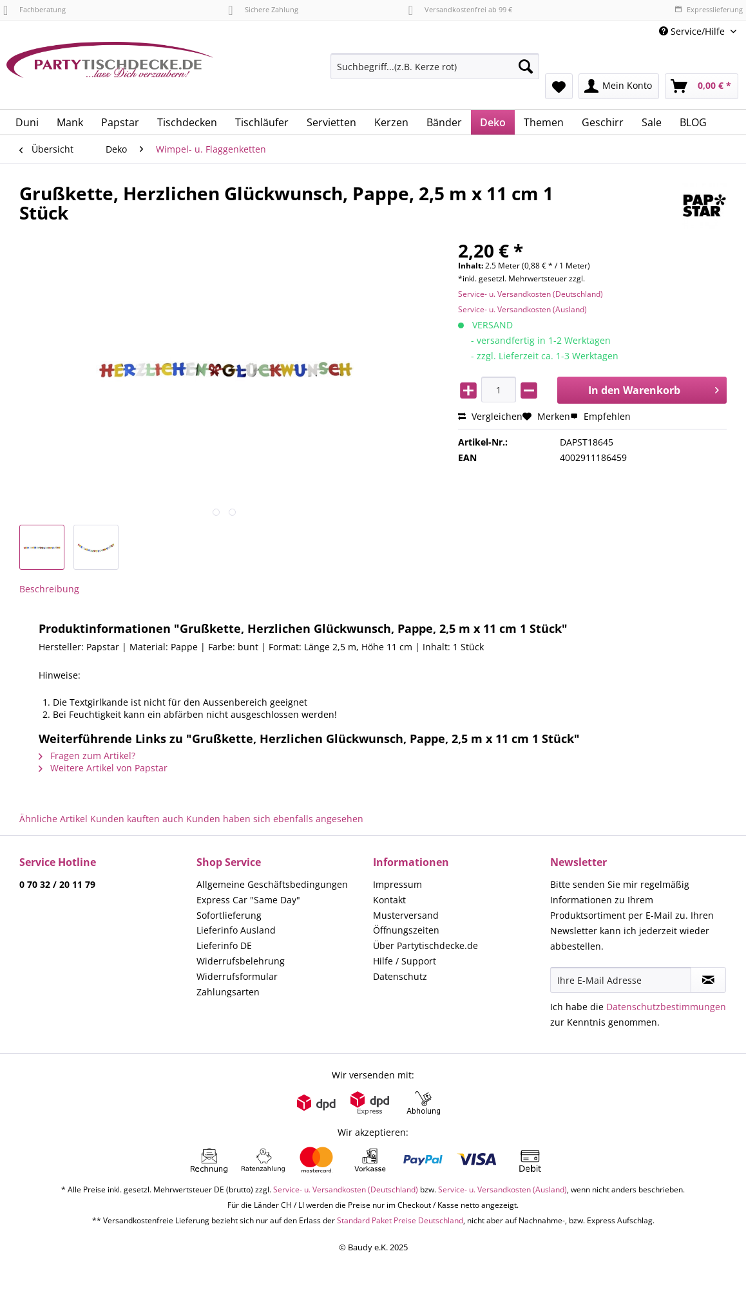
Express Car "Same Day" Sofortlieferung (248, 907)
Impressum (397, 884)
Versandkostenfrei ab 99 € (460, 9)
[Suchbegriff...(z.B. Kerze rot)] (434, 66)
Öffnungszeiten (406, 930)
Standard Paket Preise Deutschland (400, 1220)
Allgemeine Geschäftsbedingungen (272, 884)
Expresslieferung (708, 9)
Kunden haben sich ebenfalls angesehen (274, 819)
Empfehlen (600, 416)
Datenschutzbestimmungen (666, 1007)
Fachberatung (34, 9)
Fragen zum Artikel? (87, 755)
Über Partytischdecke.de (425, 945)
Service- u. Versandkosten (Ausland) (522, 309)
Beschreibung (49, 589)
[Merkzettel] (559, 86)
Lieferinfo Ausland (236, 930)
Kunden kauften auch (137, 819)
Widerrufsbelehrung (240, 961)
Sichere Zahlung (263, 9)
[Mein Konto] (619, 86)
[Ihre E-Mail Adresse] (621, 980)
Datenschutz (400, 976)
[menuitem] (434, 72)
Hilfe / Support (404, 961)
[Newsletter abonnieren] (708, 980)
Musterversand (406, 915)
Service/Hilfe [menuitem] (693, 31)
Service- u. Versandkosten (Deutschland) (530, 293)
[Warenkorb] (701, 86)
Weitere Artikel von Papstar (103, 768)
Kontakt (389, 900)
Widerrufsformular (237, 976)
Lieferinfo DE (224, 945)
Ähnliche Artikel (53, 819)
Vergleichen (490, 416)
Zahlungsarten (228, 992)
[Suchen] (525, 66)
